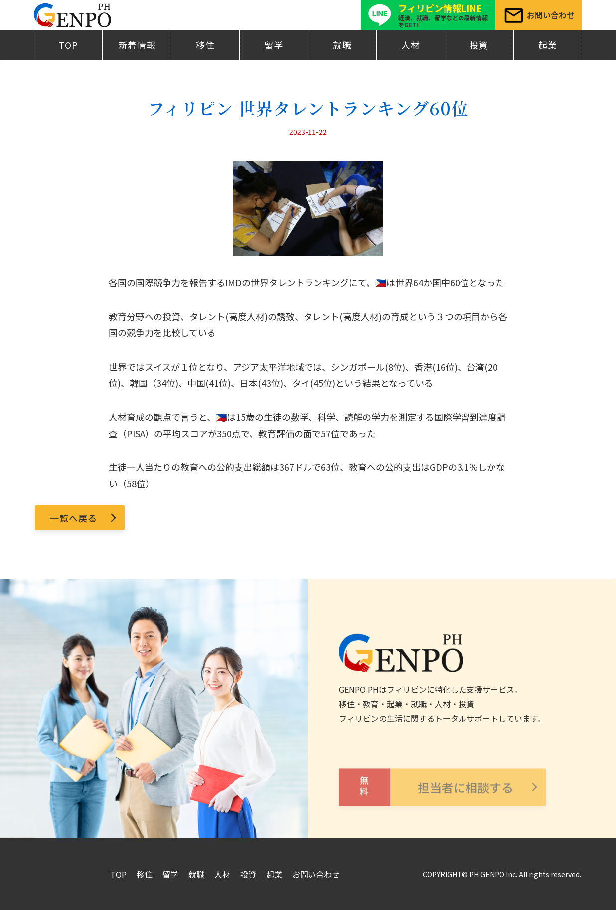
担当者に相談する (426, 802)
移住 (205, 44)
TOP (68, 44)
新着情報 (137, 44)
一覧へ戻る (73, 517)
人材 (410, 44)
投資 (478, 44)
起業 (547, 44)
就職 (342, 44)
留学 (273, 44)
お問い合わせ (316, 874)
